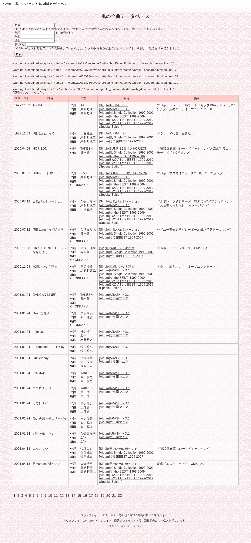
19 (103, 495)
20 (108, 495)
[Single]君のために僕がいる (118, 448)
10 (50, 495)
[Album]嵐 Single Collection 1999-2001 (126, 112)
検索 (18, 54)
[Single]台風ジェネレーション (120, 201)
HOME (7, 3)
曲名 (17, 25)
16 (85, 495)
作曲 (17, 36)
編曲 (17, 40)
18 (97, 495)
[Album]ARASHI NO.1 (114, 109)
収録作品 (20, 44)
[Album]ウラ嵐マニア (113, 298)
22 (120, 495)
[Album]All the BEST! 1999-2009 (122, 116)
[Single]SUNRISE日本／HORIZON (123, 148)
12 (62, 495)
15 (79, 495)
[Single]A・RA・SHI (113, 105)
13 (68, 495)
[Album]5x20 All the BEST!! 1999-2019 (126, 119)
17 (91, 495)
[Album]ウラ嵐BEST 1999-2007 (121, 141)
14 (73, 495)
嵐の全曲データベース (52, 3)
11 (56, 495)
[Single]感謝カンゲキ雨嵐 (117, 248)
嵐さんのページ (24, 3)
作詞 (17, 32)
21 (114, 495)
